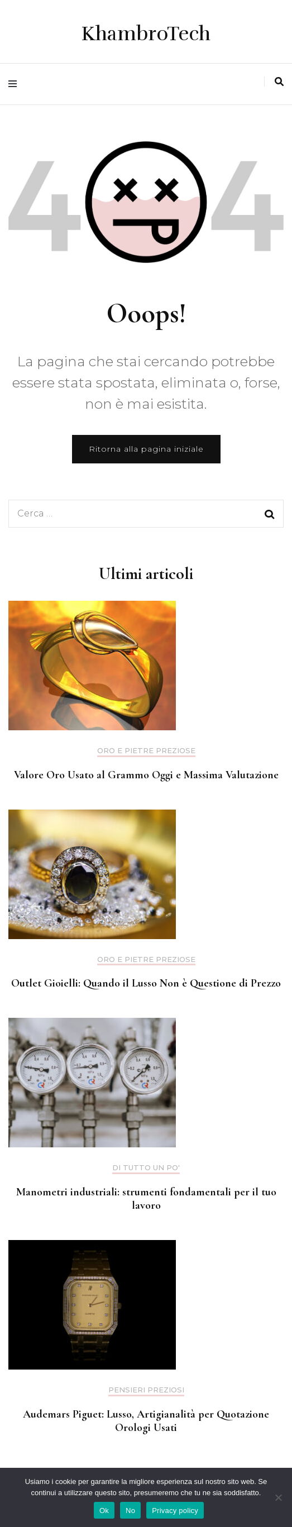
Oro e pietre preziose (146, 750)
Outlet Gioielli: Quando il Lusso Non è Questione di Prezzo (146, 983)
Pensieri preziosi (146, 1390)
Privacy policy (175, 1510)
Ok (104, 1510)
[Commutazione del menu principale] (15, 84)
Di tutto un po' (146, 1168)
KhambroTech (146, 34)
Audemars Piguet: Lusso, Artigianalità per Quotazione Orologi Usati (146, 1421)
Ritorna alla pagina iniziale (146, 449)
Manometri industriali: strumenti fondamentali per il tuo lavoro (146, 1198)
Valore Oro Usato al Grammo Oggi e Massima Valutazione (146, 775)
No (130, 1510)
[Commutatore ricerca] (279, 82)
